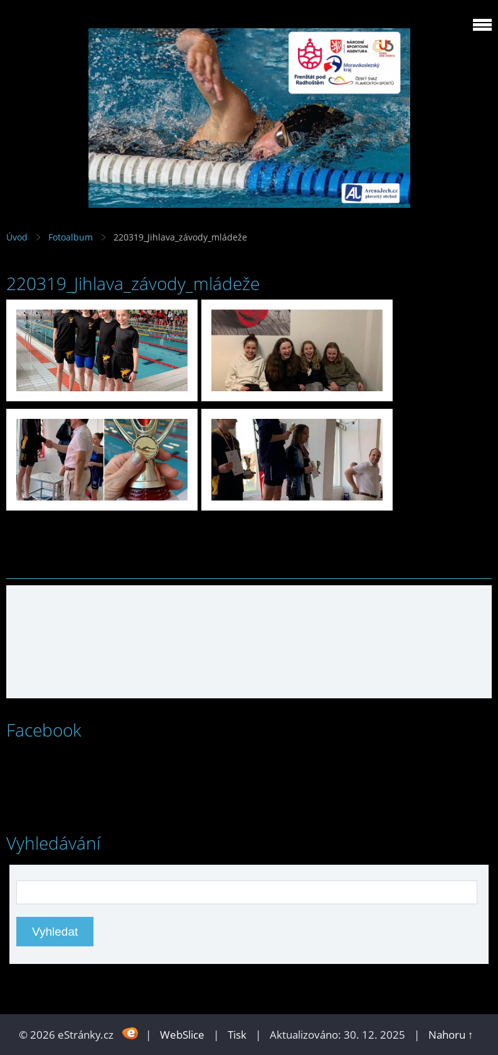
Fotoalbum (70, 237)
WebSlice (182, 1034)
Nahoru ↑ (451, 1034)
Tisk (237, 1034)
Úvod (17, 237)
